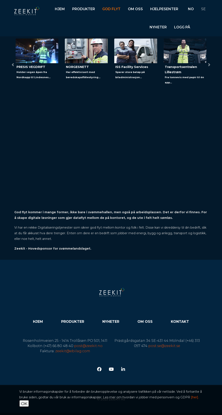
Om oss (135, 9)
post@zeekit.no (88, 346)
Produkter (83, 9)
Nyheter (158, 27)
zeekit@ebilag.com (72, 351)
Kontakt (180, 322)
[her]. (195, 397)
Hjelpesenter (164, 9)
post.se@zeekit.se (164, 346)
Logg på (182, 27)
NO (191, 9)
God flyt (111, 9)
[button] (12, 64)
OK (24, 403)
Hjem (60, 9)
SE (203, 9)
